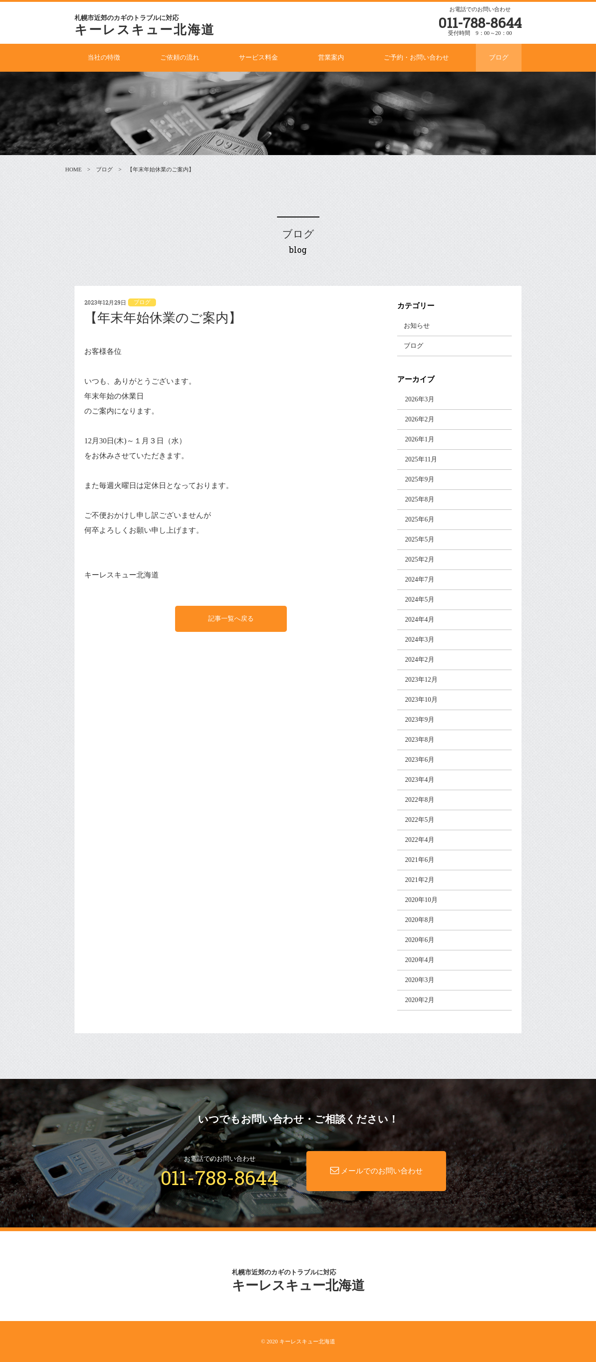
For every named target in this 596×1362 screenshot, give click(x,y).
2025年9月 (419, 479)
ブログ (104, 169)
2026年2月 (419, 419)
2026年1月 (419, 439)
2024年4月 (419, 619)
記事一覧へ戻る (231, 618)
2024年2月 (419, 659)
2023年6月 (419, 759)
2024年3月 (419, 639)
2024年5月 (419, 599)
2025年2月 (419, 559)
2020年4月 (419, 959)
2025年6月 (419, 519)
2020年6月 (419, 939)
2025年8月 (419, 499)
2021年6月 (419, 859)
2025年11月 (421, 459)
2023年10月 (421, 699)
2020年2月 (419, 999)
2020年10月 (421, 899)
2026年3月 (419, 399)
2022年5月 (419, 819)
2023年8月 (419, 739)
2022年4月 (419, 839)
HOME (73, 169)
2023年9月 (419, 719)
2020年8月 (419, 919)
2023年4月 (419, 779)
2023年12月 (421, 679)
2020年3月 (419, 979)
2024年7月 (419, 579)
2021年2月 (419, 879)
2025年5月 (419, 539)
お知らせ (417, 325)
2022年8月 (419, 799)
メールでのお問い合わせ (376, 1170)
